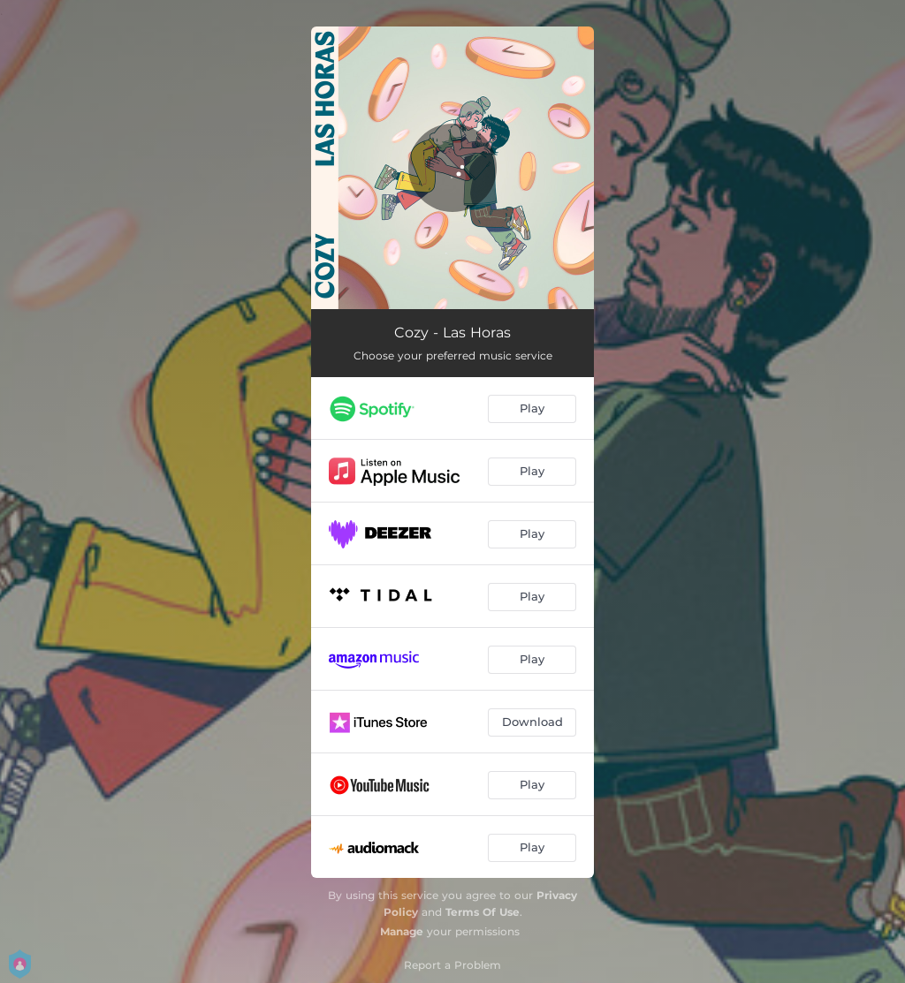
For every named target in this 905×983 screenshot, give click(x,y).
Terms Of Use (482, 912)
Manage (401, 931)
